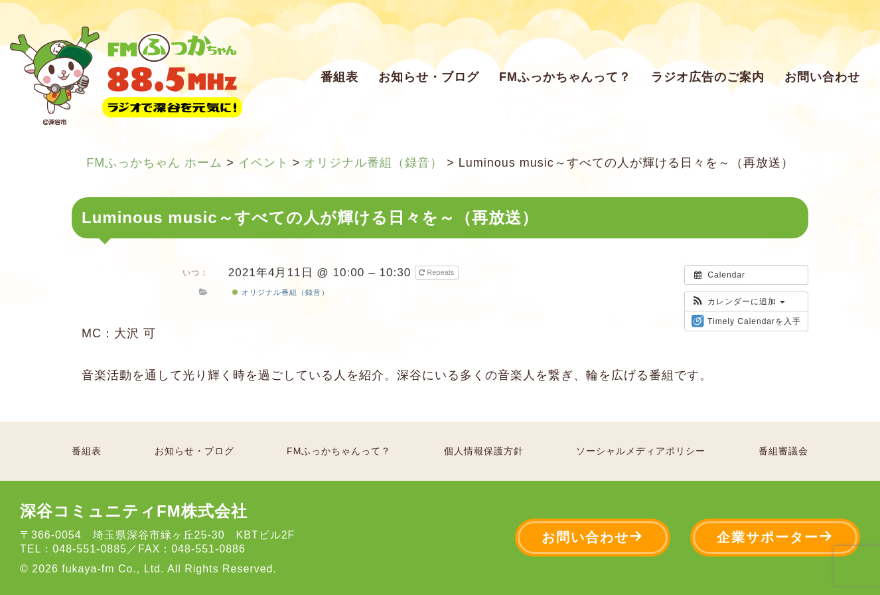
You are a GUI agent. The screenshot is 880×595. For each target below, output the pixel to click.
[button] (738, 301)
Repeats (437, 272)
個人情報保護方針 (484, 451)
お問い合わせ (822, 77)
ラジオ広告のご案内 (708, 77)
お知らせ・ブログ (428, 77)
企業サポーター (775, 537)
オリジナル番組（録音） (280, 292)
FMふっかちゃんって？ (565, 77)
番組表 (339, 77)
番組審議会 (783, 451)
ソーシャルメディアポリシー (640, 451)
